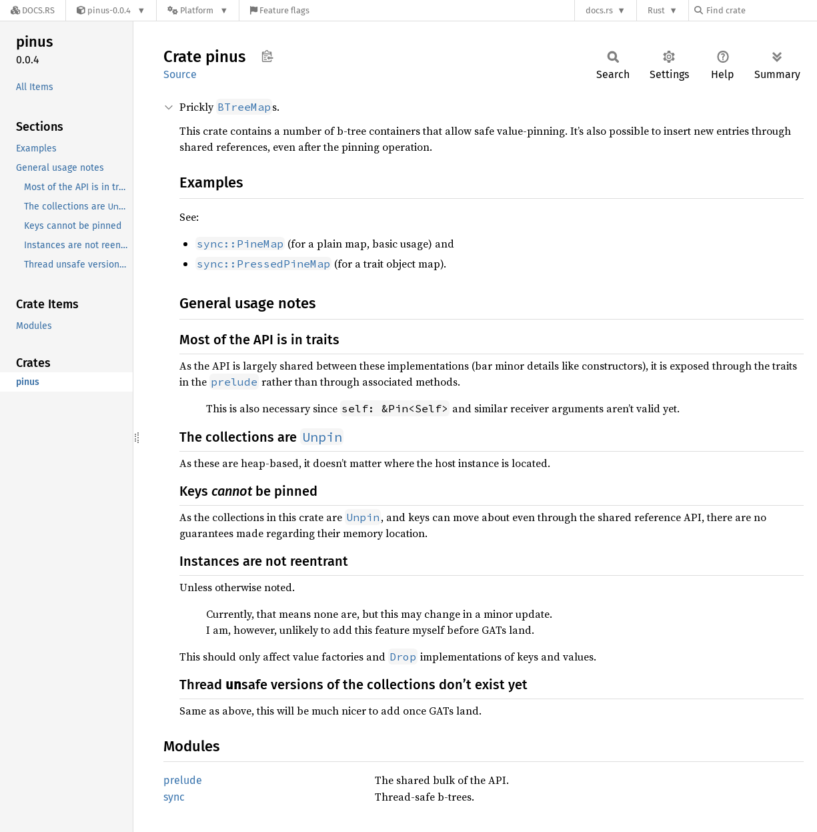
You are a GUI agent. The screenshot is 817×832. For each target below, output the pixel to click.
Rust (656, 10)
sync (174, 797)
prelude (182, 780)
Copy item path (267, 56)
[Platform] (198, 10)
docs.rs (599, 10)
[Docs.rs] (32, 10)
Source (180, 74)
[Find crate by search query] (761, 10)
